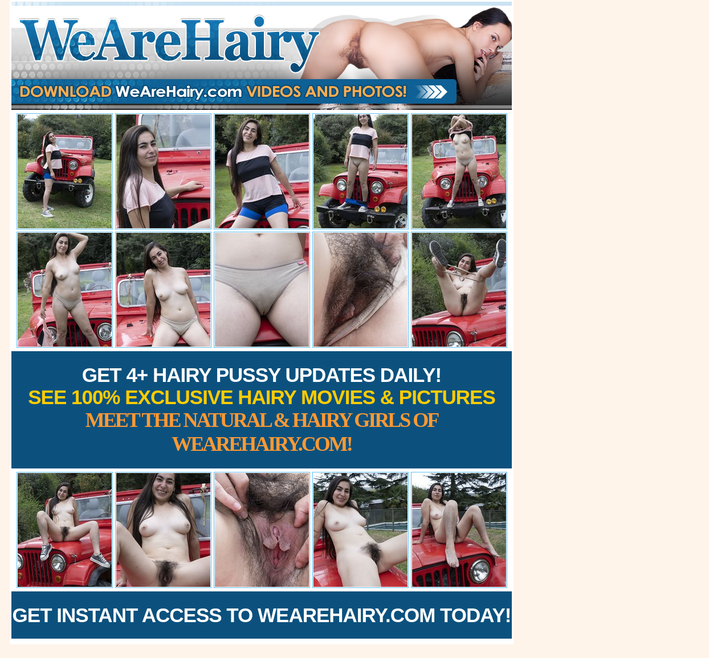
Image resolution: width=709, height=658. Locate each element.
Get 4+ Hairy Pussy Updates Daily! (261, 409)
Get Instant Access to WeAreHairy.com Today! (262, 615)
